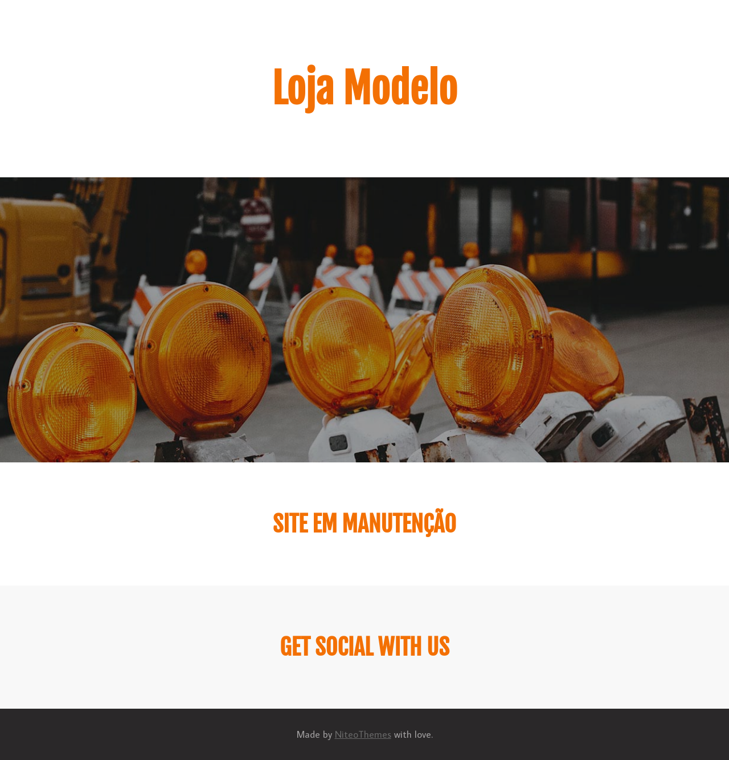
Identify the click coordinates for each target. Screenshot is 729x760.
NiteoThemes (363, 734)
